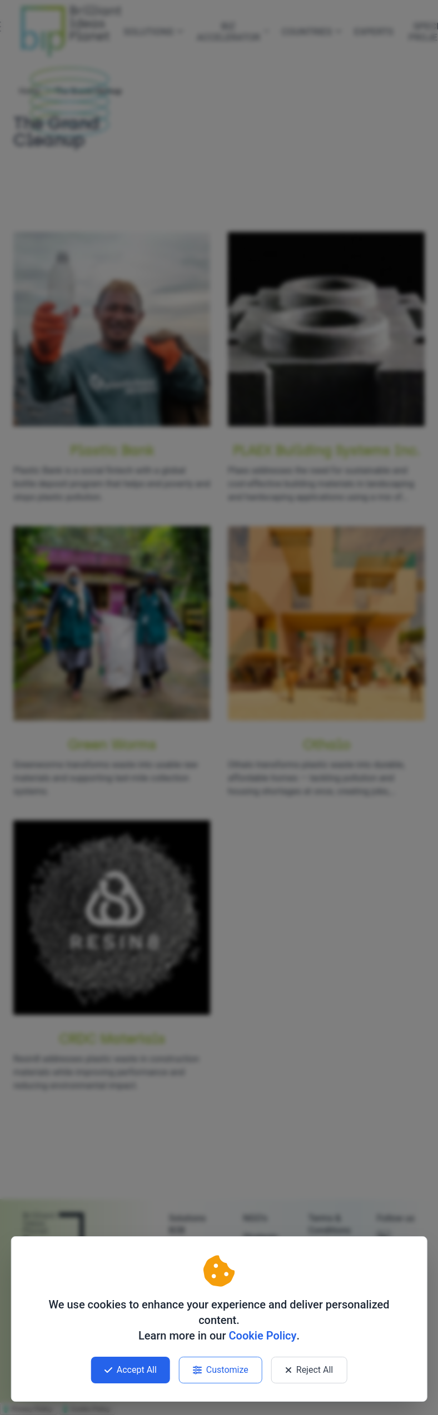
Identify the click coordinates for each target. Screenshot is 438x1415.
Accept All (130, 1369)
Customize (220, 1369)
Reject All (309, 1369)
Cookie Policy (262, 1335)
